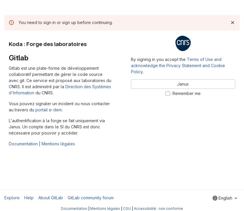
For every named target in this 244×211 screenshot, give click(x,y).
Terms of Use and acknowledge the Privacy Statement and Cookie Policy (178, 65)
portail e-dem (48, 109)
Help (29, 197)
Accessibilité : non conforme (158, 208)
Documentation (23, 143)
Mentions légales (58, 143)
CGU (127, 208)
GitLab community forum (91, 197)
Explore (12, 197)
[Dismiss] (232, 22)
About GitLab (50, 197)
